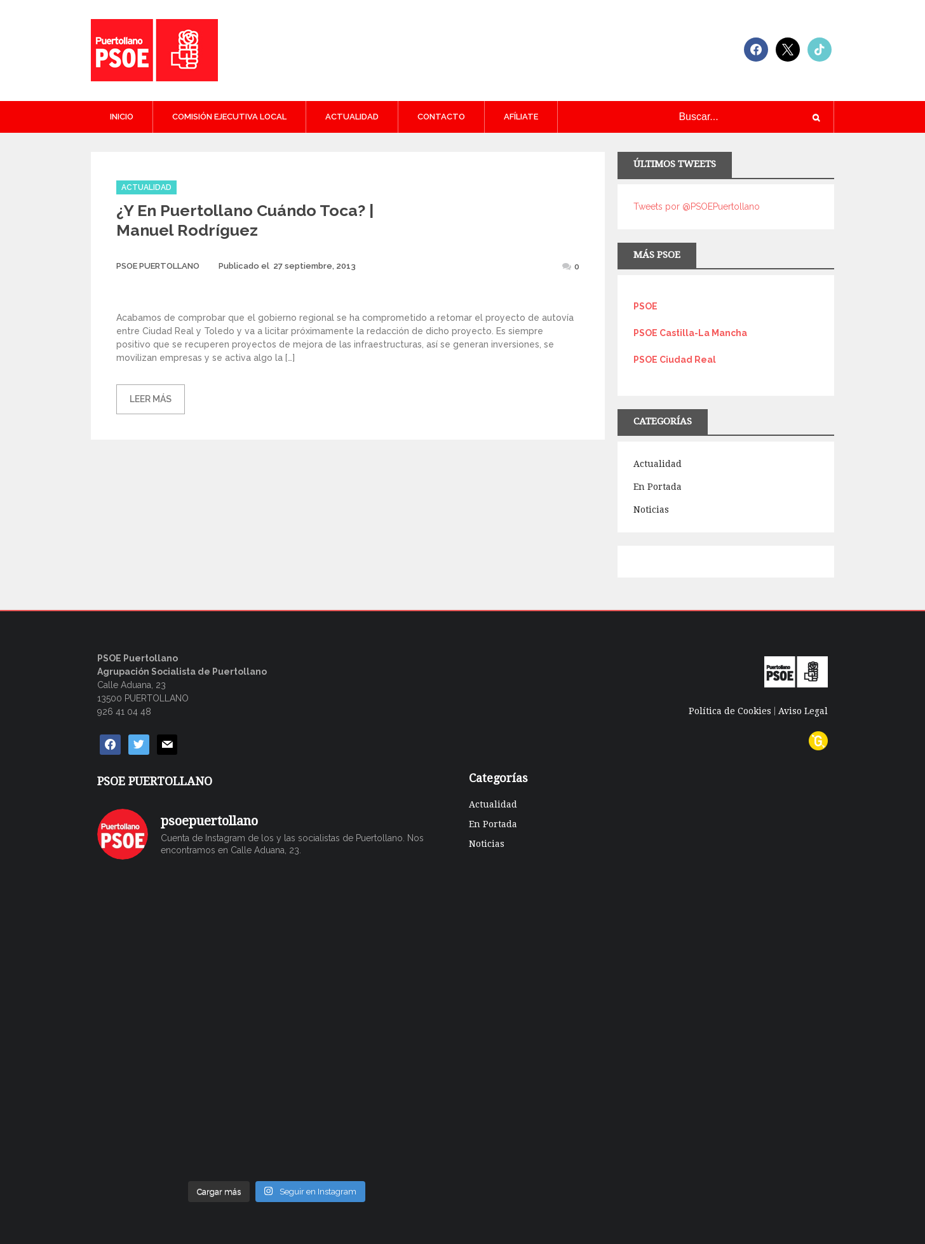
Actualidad (352, 116)
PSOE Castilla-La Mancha (690, 333)
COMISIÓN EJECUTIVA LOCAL (229, 116)
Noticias (651, 509)
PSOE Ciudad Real (674, 360)
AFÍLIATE (521, 116)
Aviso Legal (803, 711)
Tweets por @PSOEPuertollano (696, 206)
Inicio (121, 116)
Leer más (151, 399)
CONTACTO (441, 116)
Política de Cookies (730, 711)
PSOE (645, 306)
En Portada (657, 487)
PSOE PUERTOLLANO (157, 266)
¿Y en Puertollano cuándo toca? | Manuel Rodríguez (245, 220)
